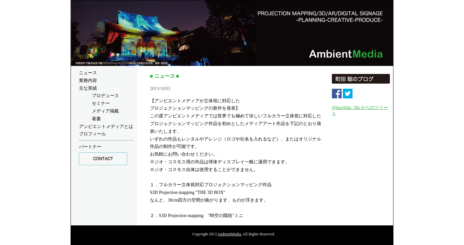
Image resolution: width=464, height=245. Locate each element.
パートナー (90, 146)
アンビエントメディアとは (106, 126)
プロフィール (92, 134)
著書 (96, 118)
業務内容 (88, 80)
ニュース (88, 72)
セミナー (101, 103)
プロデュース (105, 95)
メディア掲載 (105, 111)
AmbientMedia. (230, 234)
